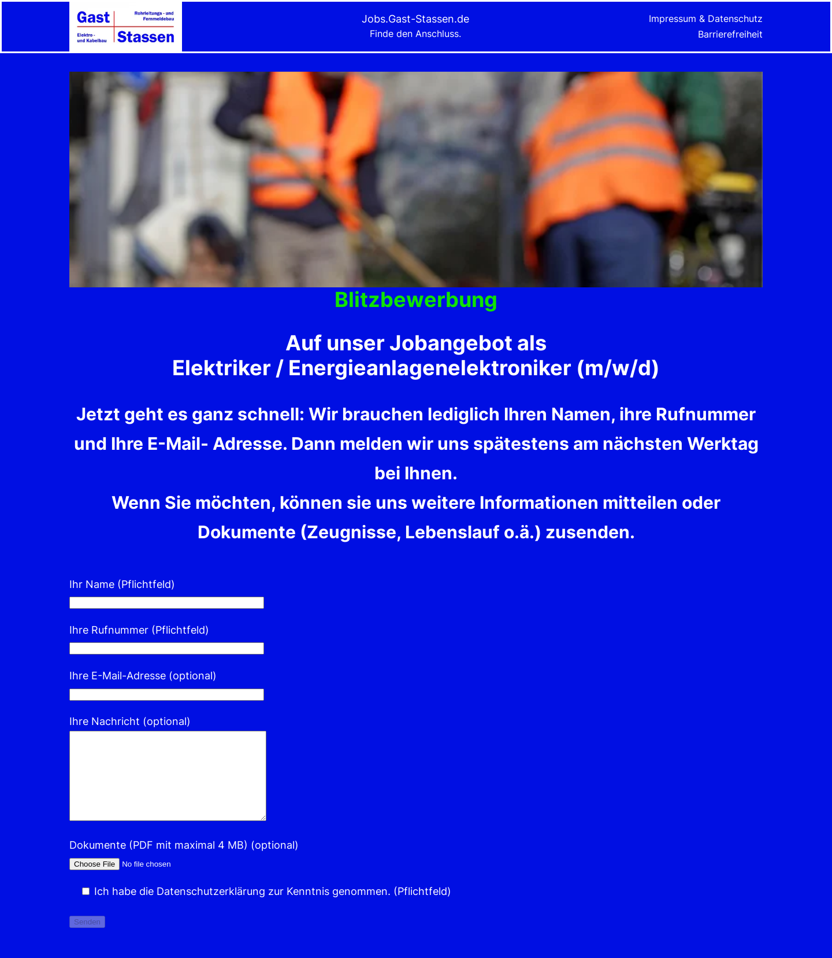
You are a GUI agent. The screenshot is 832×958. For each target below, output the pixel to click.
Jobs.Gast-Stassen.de (415, 19)
